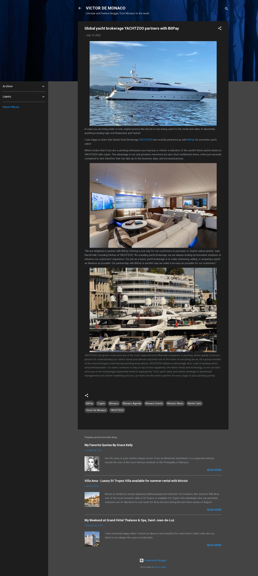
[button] (220, 29)
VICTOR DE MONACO (105, 8)
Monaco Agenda (132, 403)
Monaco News (175, 403)
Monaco (113, 403)
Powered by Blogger (153, 560)
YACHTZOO (145, 139)
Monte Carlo (194, 403)
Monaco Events (154, 403)
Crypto (101, 403)
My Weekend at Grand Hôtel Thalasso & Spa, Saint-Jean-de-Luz (129, 520)
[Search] (226, 9)
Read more (214, 470)
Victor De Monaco (96, 410)
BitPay (190, 139)
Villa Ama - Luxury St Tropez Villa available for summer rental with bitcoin (136, 481)
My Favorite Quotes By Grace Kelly (109, 445)
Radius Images (160, 567)
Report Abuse (11, 107)
